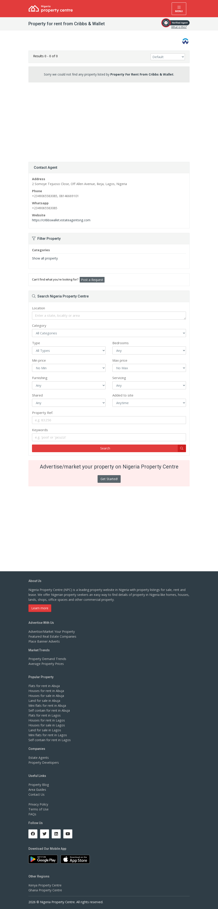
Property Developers (43, 762)
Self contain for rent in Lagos (49, 740)
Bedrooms (120, 343)
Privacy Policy (38, 804)
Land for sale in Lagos (44, 730)
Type (36, 343)
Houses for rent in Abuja (46, 691)
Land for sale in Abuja (44, 700)
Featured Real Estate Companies (52, 636)
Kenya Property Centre (44, 885)
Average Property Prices (45, 664)
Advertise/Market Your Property (51, 631)
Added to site (122, 395)
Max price (119, 360)
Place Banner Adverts (44, 641)
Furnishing (39, 377)
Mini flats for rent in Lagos (47, 735)
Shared (37, 395)
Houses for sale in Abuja (46, 696)
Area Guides (37, 789)
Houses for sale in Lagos (46, 725)
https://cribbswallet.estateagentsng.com (61, 220)
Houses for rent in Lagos (46, 720)
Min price (39, 360)
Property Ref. (42, 412)
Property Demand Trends (46, 659)
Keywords (40, 430)
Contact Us (36, 794)
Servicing (119, 377)
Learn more (39, 608)
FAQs (32, 814)
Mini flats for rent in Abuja (47, 705)
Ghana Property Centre (45, 890)
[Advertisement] (109, 120)
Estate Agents (38, 757)
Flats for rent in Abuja (44, 686)
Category (39, 325)
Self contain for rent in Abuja (49, 710)
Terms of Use (38, 809)
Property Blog (38, 784)
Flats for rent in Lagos (44, 715)
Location (38, 308)
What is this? (179, 27)
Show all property (44, 258)
